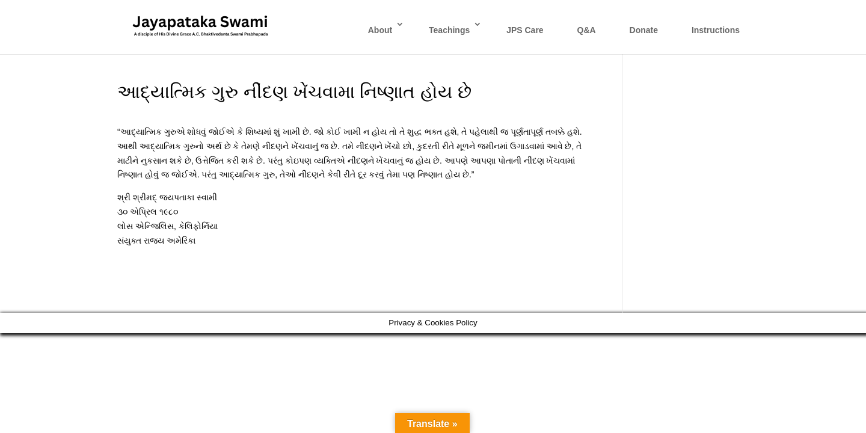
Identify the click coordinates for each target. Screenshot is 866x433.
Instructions (716, 30)
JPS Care (524, 30)
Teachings (449, 30)
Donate (644, 30)
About (380, 30)
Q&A (586, 30)
